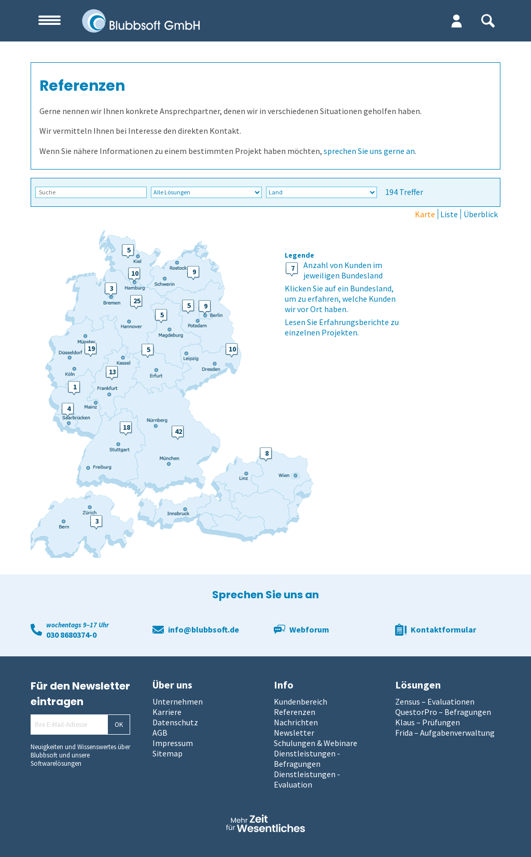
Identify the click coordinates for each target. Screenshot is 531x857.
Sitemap (167, 753)
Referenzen (294, 712)
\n (206, 192)
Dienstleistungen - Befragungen (307, 758)
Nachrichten (296, 722)
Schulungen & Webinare (315, 743)
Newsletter (294, 732)
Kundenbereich (300, 701)
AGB (159, 732)
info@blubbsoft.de (203, 629)
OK (119, 724)
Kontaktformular (443, 629)
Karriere (166, 712)
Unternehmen (177, 701)
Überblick (481, 214)
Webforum (309, 629)
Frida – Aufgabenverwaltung (445, 732)
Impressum (172, 743)
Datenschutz (175, 722)
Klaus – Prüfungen (427, 722)
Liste (449, 214)
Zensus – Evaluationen (434, 701)
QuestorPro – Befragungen (443, 712)
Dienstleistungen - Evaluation (307, 779)
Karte (425, 214)
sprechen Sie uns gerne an (369, 151)
